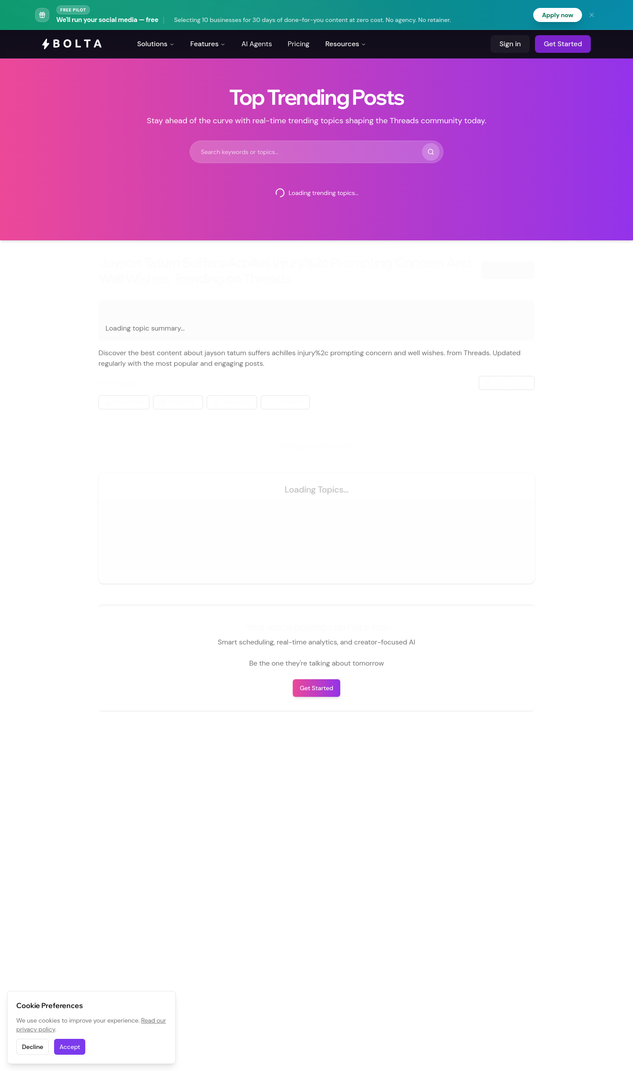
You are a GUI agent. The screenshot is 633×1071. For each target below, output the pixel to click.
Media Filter (231, 402)
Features (208, 43)
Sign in (510, 43)
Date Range (178, 402)
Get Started (563, 43)
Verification (285, 402)
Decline (32, 1047)
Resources (345, 43)
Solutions (156, 43)
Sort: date (506, 382)
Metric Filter (124, 402)
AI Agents (256, 43)
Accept (69, 1047)
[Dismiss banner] (592, 15)
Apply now (557, 15)
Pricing (298, 43)
